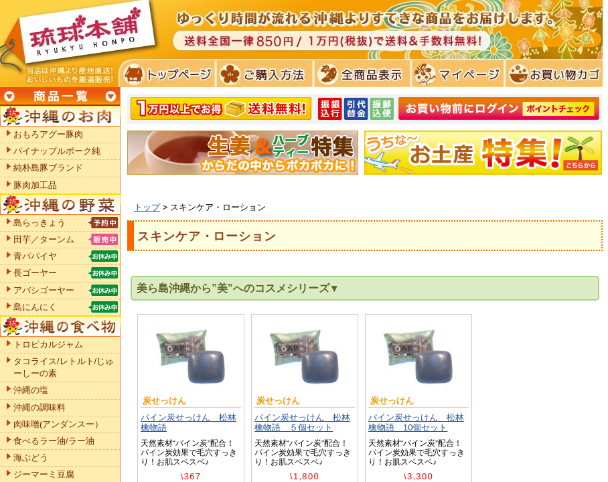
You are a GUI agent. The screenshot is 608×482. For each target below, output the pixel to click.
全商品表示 (359, 73)
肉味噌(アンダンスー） (58, 424)
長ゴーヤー (35, 273)
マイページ (455, 73)
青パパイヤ (35, 256)
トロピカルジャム (48, 344)
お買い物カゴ (552, 73)
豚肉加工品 (35, 185)
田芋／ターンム (43, 239)
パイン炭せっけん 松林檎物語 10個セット (416, 422)
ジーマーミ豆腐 (43, 474)
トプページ (166, 73)
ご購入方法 (263, 73)
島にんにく (35, 307)
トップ (147, 207)
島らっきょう (39, 223)
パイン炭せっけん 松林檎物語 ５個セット (302, 422)
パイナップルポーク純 (56, 151)
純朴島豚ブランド (48, 168)
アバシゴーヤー (43, 290)
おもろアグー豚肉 (48, 134)
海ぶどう (30, 458)
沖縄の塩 (30, 390)
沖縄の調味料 (39, 407)
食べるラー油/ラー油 (53, 441)
